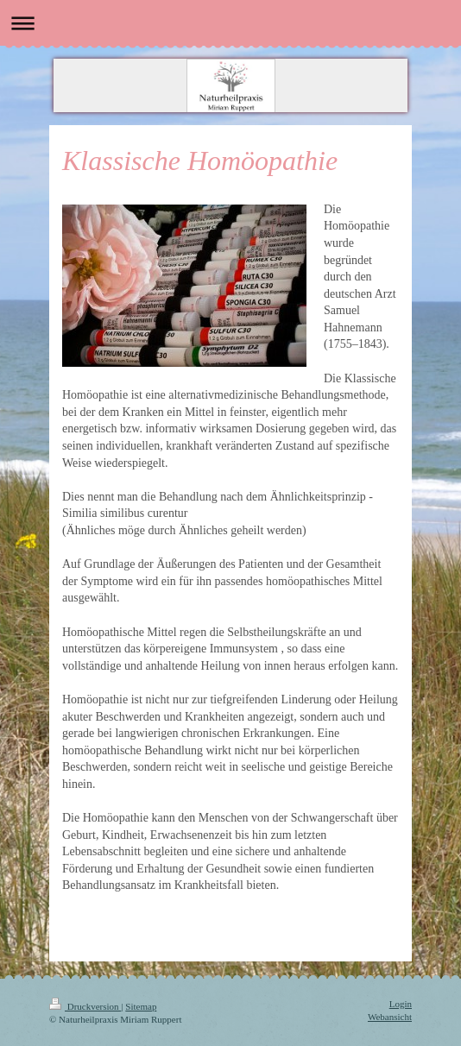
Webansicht (390, 1016)
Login (400, 1004)
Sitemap (140, 1006)
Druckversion (85, 1006)
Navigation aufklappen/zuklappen (230, 22)
